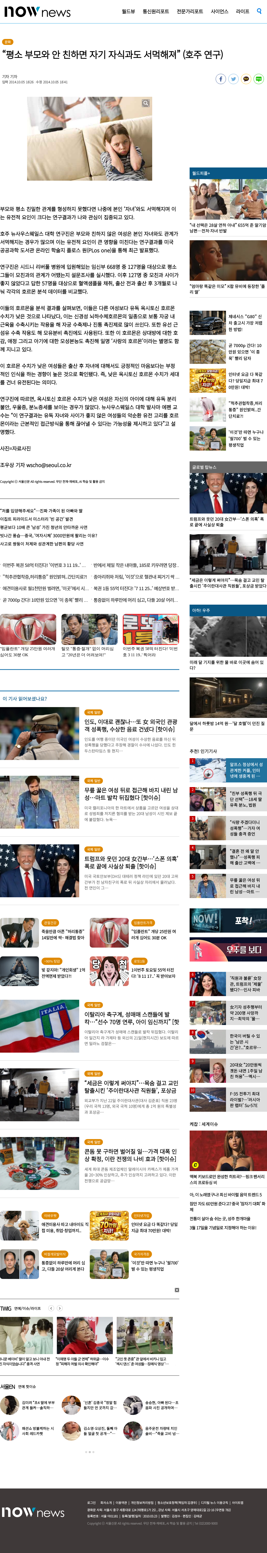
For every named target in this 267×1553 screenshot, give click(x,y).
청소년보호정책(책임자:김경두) (177, 1502)
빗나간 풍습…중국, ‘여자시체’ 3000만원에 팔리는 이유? (48, 535)
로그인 (91, 1502)
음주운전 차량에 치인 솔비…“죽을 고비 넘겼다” (162, 1433)
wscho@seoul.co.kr (48, 465)
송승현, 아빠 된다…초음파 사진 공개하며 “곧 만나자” (161, 1407)
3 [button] (93, 1452)
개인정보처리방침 (142, 1502)
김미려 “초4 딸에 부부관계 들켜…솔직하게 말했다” (38, 1407)
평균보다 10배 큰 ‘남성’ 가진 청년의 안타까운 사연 (43, 527)
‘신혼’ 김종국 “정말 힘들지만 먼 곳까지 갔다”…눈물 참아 (100, 1407)
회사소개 (106, 1502)
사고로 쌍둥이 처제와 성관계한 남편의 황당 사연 (42, 544)
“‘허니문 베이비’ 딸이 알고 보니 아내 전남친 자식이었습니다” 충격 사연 (84, 1361)
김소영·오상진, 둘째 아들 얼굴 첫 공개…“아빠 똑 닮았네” (100, 1433)
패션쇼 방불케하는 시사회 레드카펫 (38, 1431)
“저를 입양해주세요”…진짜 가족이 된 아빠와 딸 (41, 511)
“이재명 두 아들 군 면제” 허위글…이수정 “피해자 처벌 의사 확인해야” (144, 1361)
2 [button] (90, 1452)
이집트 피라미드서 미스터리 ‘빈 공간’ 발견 (36, 519)
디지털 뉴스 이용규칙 (214, 1502)
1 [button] (86, 1452)
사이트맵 (237, 1502)
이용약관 (121, 1502)
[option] (85, 1343)
